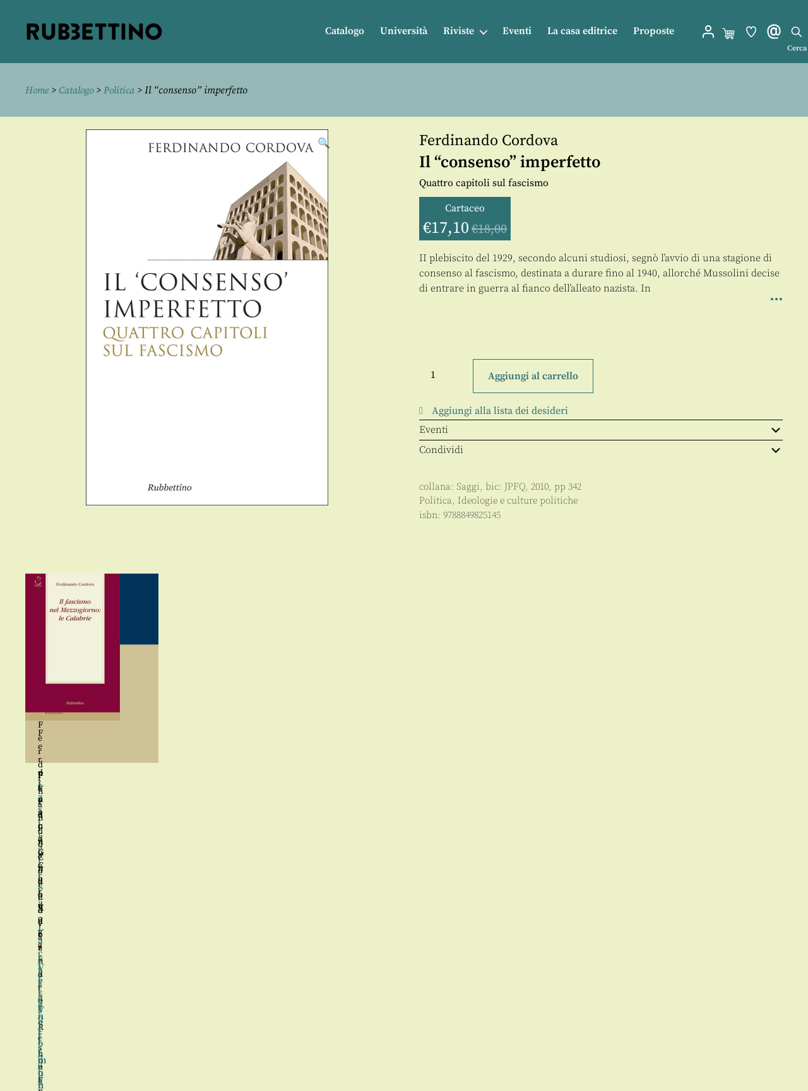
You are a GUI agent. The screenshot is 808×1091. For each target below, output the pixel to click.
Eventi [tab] (601, 429)
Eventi (517, 31)
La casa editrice (582, 31)
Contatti (415, 1022)
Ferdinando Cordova (488, 140)
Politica (123, 90)
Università (403, 31)
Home (37, 90)
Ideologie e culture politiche (518, 501)
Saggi (468, 486)
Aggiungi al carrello (533, 375)
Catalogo (344, 31)
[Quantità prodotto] (444, 375)
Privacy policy (430, 1050)
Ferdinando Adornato (89, 775)
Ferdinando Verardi (309, 775)
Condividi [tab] (601, 450)
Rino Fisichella (164, 775)
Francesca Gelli (499, 733)
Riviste (458, 31)
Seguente (796, 717)
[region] (404, 717)
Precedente (12, 717)
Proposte (653, 31)
